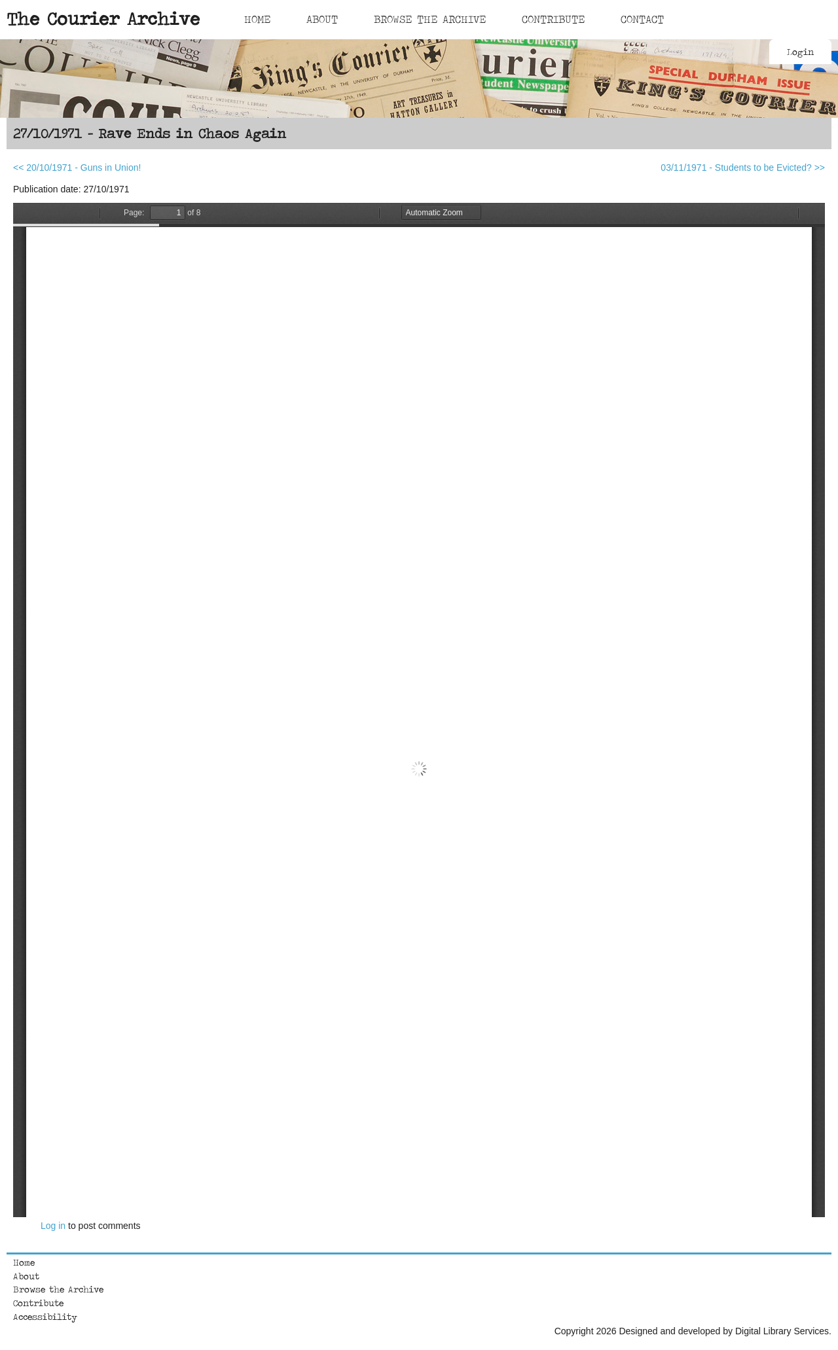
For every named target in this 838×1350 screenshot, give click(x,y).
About (322, 19)
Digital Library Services (782, 1331)
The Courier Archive (103, 18)
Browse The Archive (430, 19)
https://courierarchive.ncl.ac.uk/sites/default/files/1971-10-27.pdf (419, 710)
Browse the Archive (58, 1289)
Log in (53, 1225)
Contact (642, 19)
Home (257, 19)
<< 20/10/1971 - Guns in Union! (77, 167)
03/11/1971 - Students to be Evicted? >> (743, 167)
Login (800, 52)
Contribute (553, 19)
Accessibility (45, 1317)
